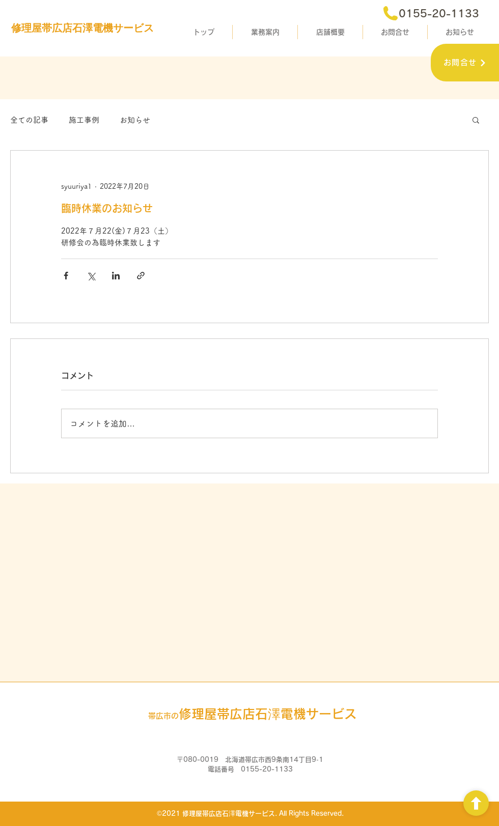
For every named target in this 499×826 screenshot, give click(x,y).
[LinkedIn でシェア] (116, 275)
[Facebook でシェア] (66, 275)
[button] (476, 120)
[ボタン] (476, 803)
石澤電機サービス (252, 713)
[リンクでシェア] (141, 275)
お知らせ (135, 120)
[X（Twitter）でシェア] (91, 275)
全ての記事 (29, 120)
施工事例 (84, 120)
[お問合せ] (465, 62)
